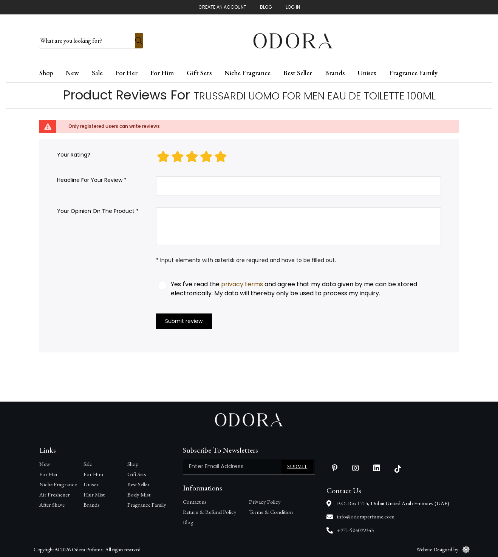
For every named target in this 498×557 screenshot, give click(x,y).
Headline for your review (89, 179)
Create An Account (222, 7)
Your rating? (73, 154)
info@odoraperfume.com (365, 515)
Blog (266, 7)
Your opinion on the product (96, 210)
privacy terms (242, 283)
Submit (297, 465)
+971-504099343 (355, 529)
